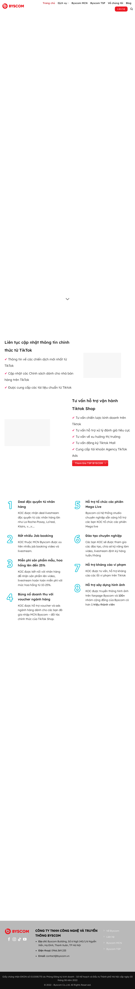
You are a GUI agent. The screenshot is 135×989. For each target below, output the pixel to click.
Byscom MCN (80, 3)
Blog (128, 3)
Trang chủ (49, 3)
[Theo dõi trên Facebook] (9, 940)
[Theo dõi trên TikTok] (19, 940)
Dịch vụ (63, 3)
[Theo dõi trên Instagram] (14, 940)
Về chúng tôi (115, 3)
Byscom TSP (97, 3)
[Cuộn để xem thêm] (67, 299)
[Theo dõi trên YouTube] (25, 940)
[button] (131, 9)
